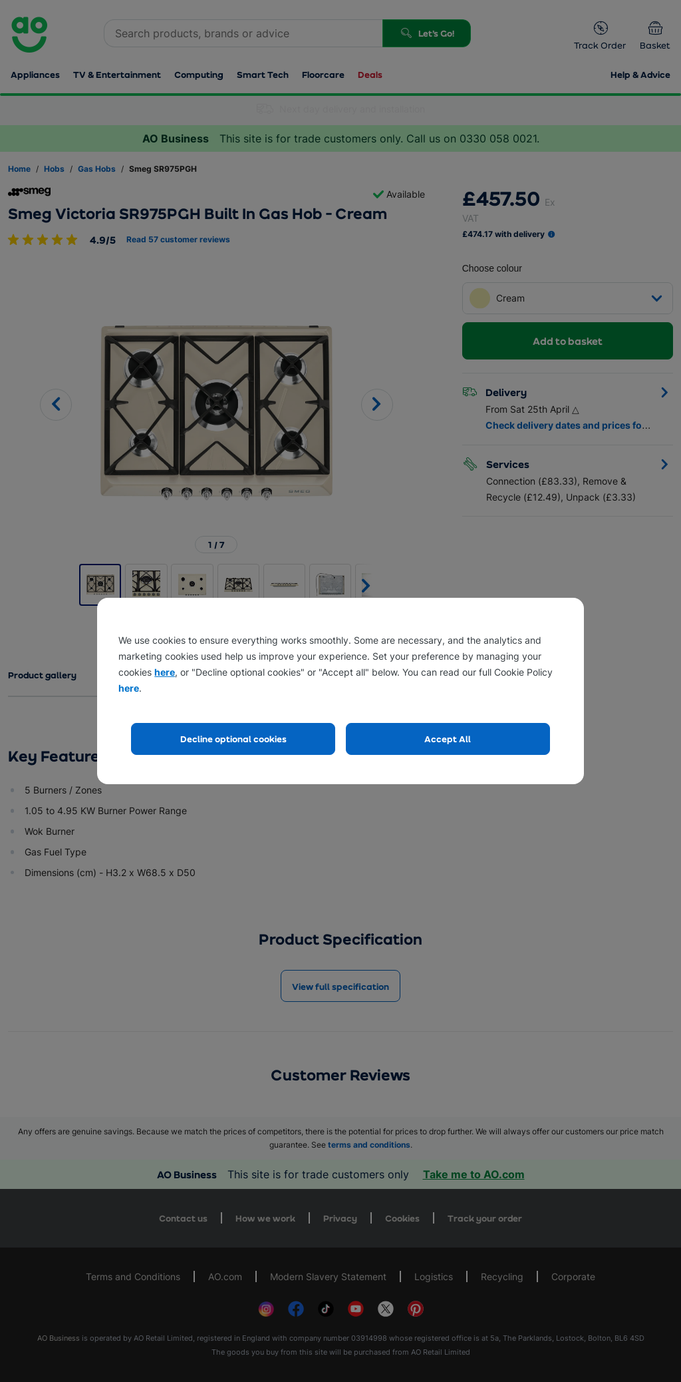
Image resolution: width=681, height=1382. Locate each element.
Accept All (447, 738)
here (164, 672)
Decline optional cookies (233, 738)
